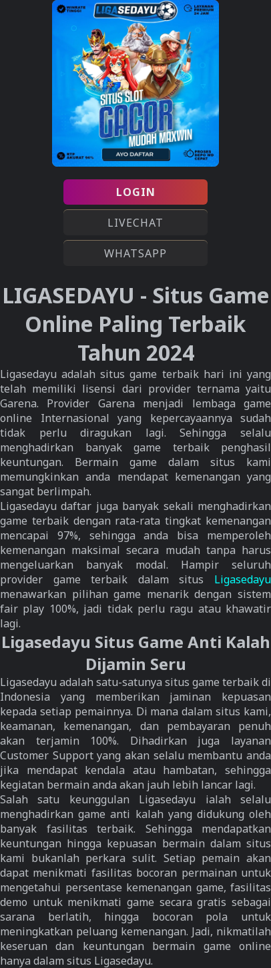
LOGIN (136, 192)
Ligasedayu (242, 579)
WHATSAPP (135, 253)
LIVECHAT (135, 222)
